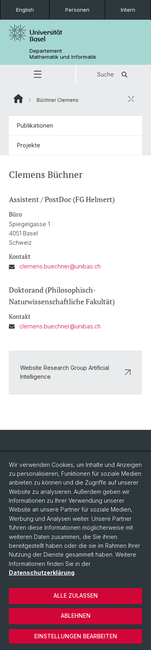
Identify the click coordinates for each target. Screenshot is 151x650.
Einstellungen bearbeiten (75, 636)
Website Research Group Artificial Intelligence (75, 372)
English (25, 9)
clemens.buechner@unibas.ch (60, 266)
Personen (77, 9)
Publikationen (35, 125)
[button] (37, 74)
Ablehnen (76, 615)
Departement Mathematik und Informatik (62, 54)
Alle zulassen (76, 595)
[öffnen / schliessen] (131, 99)
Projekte (28, 145)
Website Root (18, 98)
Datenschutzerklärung (41, 572)
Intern (128, 9)
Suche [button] (113, 74)
